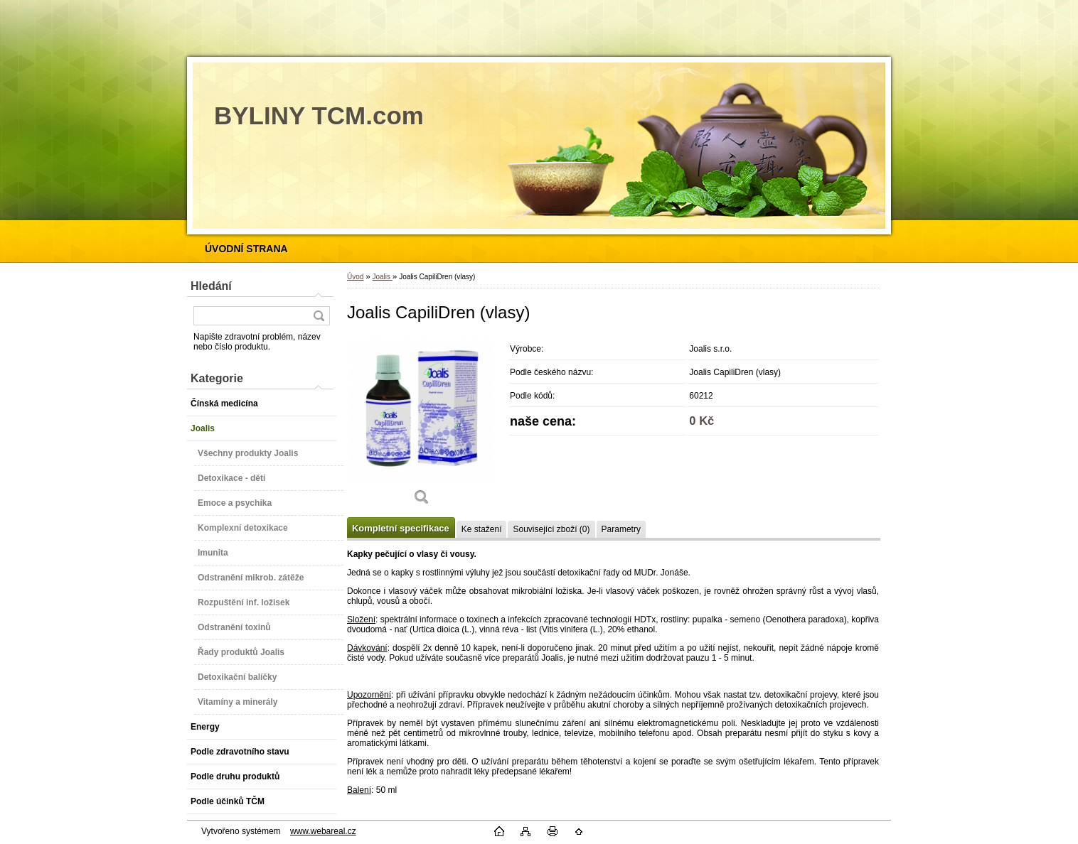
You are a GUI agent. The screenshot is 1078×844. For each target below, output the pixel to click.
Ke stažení (481, 529)
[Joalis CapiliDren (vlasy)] (422, 426)
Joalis (382, 277)
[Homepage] (246, 248)
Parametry (621, 529)
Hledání (211, 286)
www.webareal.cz (323, 831)
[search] (318, 316)
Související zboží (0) (551, 529)
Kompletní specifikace (400, 528)
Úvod (355, 277)
